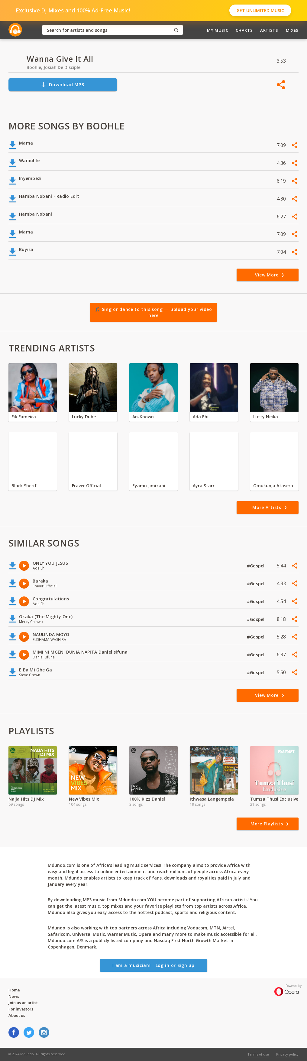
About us (16, 1015)
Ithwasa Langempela (212, 799)
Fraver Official (86, 485)
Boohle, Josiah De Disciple (53, 67)
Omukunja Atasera (273, 485)
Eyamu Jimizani (148, 485)
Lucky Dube (84, 417)
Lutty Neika (265, 417)
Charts (244, 30)
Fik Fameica (23, 417)
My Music (217, 30)
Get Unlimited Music (260, 10)
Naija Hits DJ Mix (26, 799)
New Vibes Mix (84, 799)
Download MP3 (62, 84)
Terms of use (258, 1054)
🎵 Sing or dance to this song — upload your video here (153, 312)
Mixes (292, 30)
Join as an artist (23, 1002)
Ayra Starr (204, 485)
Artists (269, 30)
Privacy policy (287, 1054)
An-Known (143, 417)
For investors (20, 1009)
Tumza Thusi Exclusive (274, 799)
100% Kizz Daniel (147, 799)
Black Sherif (24, 485)
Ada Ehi (200, 417)
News (13, 996)
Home (14, 990)
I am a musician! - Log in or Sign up (153, 965)
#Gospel (256, 566)
